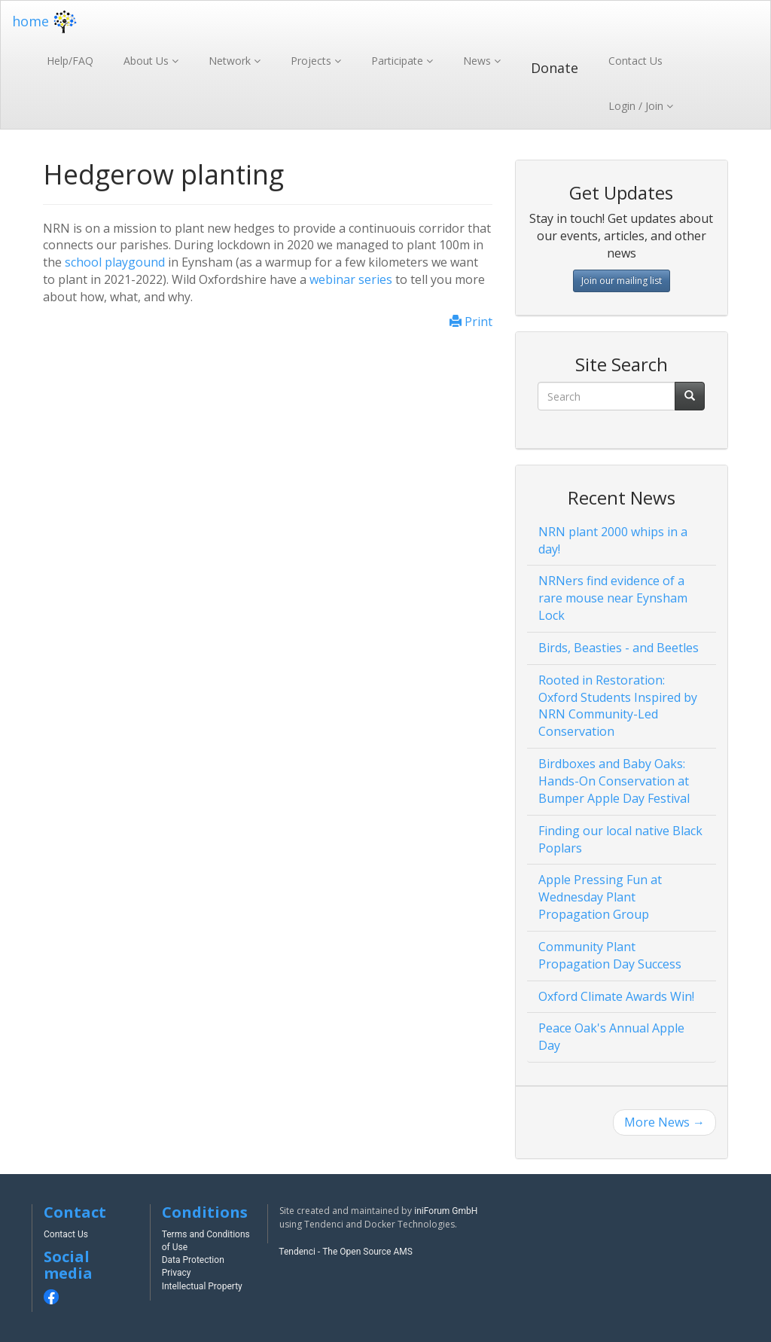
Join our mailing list (621, 280)
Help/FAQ (70, 60)
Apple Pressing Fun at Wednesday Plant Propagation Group (600, 897)
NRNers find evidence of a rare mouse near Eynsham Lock (612, 598)
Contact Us (635, 60)
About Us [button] (147, 60)
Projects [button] (312, 60)
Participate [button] (398, 60)
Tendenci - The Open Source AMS (346, 1251)
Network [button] (231, 60)
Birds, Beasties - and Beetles (618, 647)
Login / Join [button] (637, 106)
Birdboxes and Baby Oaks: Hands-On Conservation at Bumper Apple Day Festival (614, 781)
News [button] (478, 60)
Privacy (176, 1272)
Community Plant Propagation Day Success (609, 955)
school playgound (115, 262)
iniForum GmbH (445, 1210)
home (46, 21)
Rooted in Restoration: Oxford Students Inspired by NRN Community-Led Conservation (617, 706)
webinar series (350, 279)
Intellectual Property (202, 1286)
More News (664, 1122)
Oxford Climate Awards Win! (616, 996)
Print (470, 321)
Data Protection (193, 1259)
